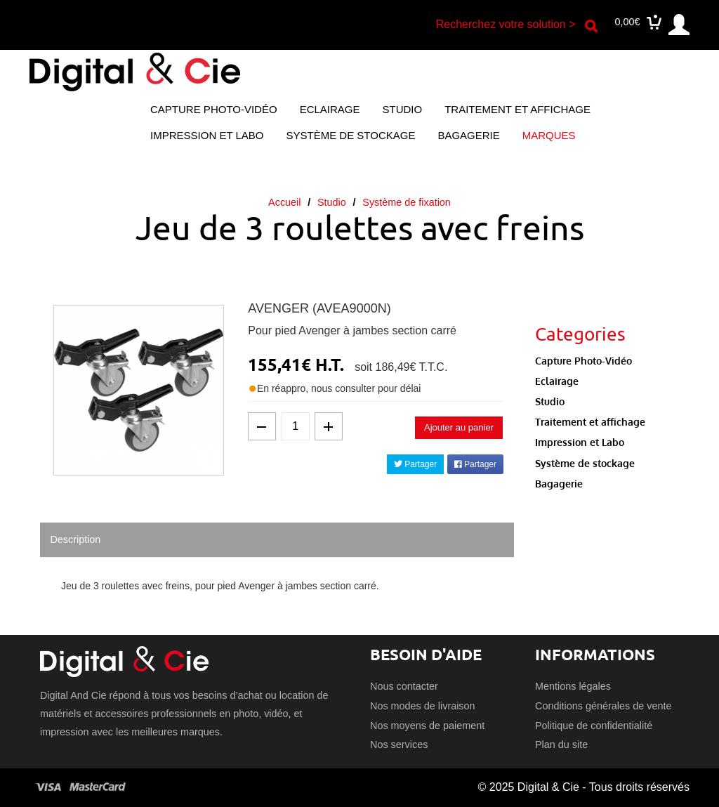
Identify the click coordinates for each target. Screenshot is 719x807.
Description (75, 539)
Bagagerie (468, 135)
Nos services (399, 744)
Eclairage (330, 109)
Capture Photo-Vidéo (213, 109)
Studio (403, 109)
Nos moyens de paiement (427, 725)
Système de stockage (350, 135)
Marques (549, 135)
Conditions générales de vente (603, 705)
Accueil (284, 202)
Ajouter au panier (459, 427)
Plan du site (561, 744)
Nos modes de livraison (422, 705)
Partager (415, 464)
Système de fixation (406, 202)
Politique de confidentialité (593, 725)
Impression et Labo (206, 135)
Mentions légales (573, 686)
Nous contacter (404, 686)
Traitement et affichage (517, 109)
